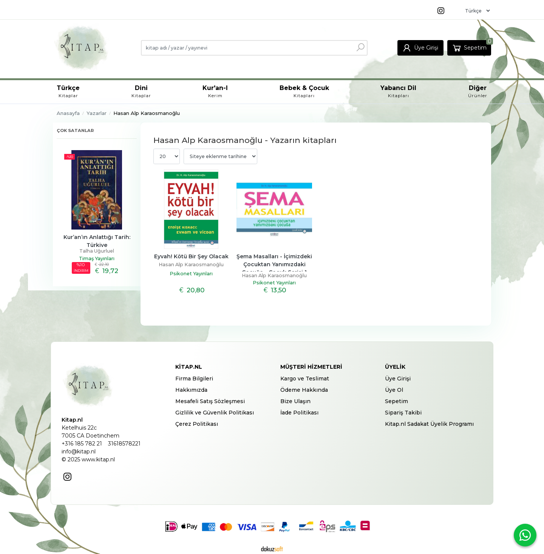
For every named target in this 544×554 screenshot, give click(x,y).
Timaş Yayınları (96, 258)
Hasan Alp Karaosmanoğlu (191, 264)
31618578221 (124, 443)
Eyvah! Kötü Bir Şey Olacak (191, 256)
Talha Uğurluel (96, 251)
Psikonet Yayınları (191, 273)
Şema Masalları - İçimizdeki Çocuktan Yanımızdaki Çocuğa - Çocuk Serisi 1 (275, 264)
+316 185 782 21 (82, 443)
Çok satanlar (75, 130)
